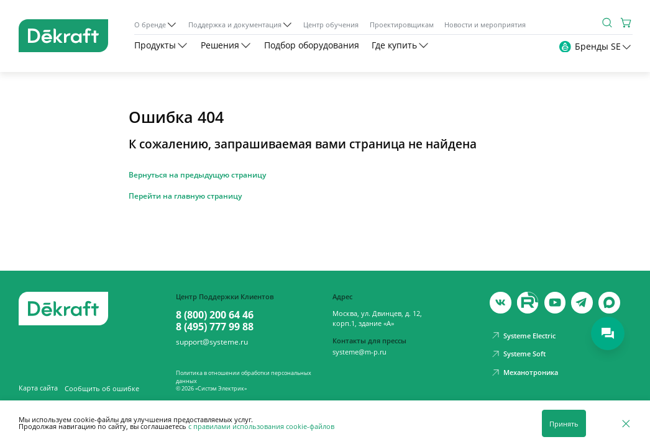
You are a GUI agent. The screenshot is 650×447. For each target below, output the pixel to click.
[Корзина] (627, 23)
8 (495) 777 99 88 (215, 327)
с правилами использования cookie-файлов (261, 426)
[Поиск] (607, 23)
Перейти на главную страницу (185, 196)
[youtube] (527, 302)
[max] (609, 302)
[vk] (500, 302)
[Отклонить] (626, 424)
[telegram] (581, 302)
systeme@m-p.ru (359, 351)
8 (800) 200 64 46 (215, 315)
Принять (564, 423)
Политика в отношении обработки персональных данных (243, 376)
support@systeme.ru (212, 342)
